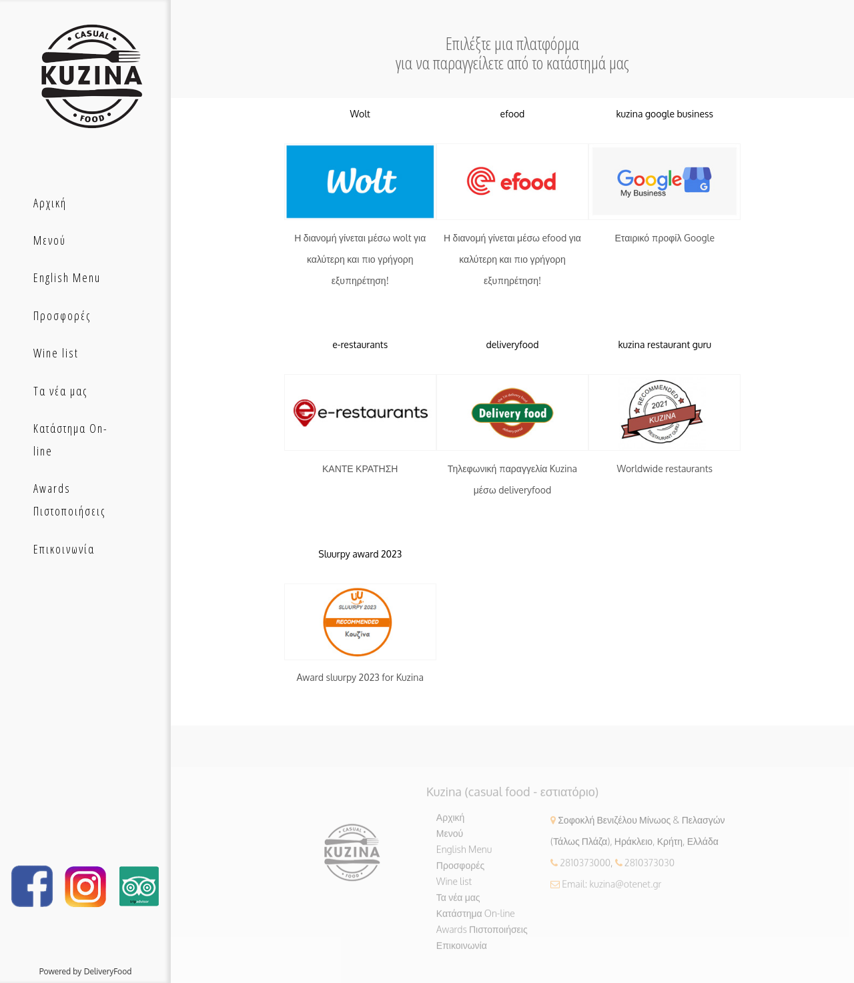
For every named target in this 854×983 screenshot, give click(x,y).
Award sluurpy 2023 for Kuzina (360, 678)
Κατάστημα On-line (475, 918)
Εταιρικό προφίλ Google (665, 238)
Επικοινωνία (461, 950)
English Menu (464, 854)
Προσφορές (460, 870)
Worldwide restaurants (664, 468)
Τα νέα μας (458, 902)
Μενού (449, 838)
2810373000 (585, 867)
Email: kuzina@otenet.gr (611, 888)
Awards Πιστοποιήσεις (482, 934)
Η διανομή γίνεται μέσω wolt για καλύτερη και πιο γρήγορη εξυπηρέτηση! (360, 260)
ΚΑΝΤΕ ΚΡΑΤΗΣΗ (360, 468)
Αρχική (450, 822)
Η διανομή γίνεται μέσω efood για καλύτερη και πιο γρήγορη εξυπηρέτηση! (512, 260)
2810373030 (649, 867)
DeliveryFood (108, 971)
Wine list (454, 886)
